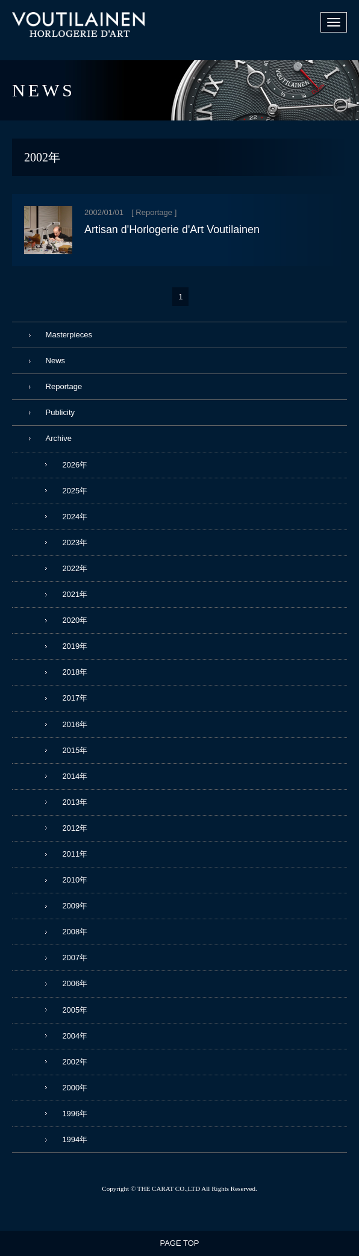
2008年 (74, 931)
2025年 (74, 490)
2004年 (74, 1035)
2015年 (74, 750)
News (56, 360)
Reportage (154, 212)
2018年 (74, 671)
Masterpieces (69, 334)
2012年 (74, 828)
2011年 (74, 853)
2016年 (74, 724)
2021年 (74, 594)
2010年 (74, 879)
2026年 (74, 464)
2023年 (74, 542)
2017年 (74, 697)
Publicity (60, 412)
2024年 (74, 516)
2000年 (74, 1087)
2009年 (74, 905)
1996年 (74, 1113)
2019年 (74, 646)
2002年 (74, 1061)
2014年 (74, 776)
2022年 (74, 568)
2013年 (74, 802)
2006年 (74, 983)
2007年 (74, 957)
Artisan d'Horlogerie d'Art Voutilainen (172, 229)
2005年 (74, 1009)
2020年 (74, 620)
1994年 (74, 1139)
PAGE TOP (179, 1243)
